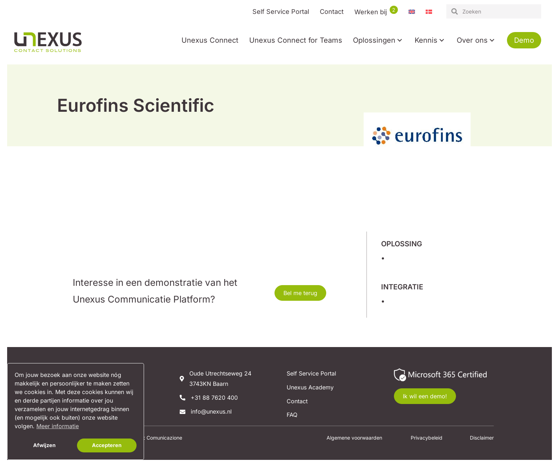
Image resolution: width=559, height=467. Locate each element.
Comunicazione (164, 438)
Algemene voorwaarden (354, 438)
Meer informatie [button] (57, 426)
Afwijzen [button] (44, 445)
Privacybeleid (426, 438)
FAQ (292, 414)
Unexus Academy (310, 387)
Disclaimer (482, 438)
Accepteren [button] (107, 445)
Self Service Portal (311, 373)
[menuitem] (412, 11)
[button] (399, 40)
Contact (297, 401)
